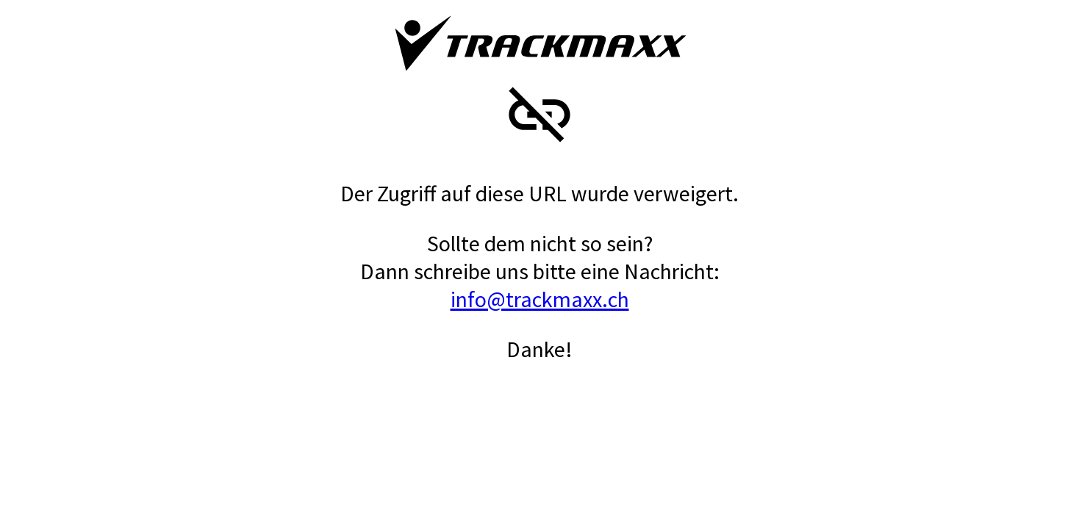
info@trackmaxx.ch (540, 299)
